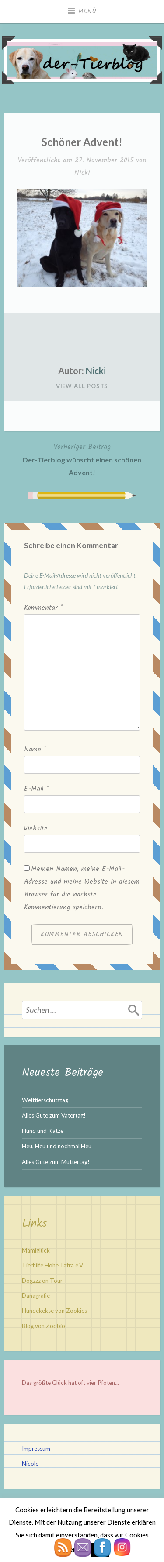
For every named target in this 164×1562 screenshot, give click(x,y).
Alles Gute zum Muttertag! (56, 1161)
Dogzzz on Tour (42, 1280)
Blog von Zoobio (43, 1325)
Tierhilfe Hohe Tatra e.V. (53, 1265)
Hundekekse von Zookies (54, 1310)
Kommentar (43, 608)
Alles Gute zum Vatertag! (54, 1115)
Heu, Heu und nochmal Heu (56, 1146)
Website (36, 828)
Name (35, 749)
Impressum (36, 1448)
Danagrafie (36, 1295)
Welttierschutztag (45, 1099)
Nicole (30, 1463)
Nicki (82, 172)
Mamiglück (36, 1250)
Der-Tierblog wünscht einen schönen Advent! (82, 459)
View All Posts (82, 386)
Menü (87, 11)
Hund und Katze (42, 1130)
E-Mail (36, 789)
